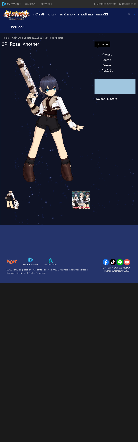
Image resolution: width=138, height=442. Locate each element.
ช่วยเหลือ (17, 27)
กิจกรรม (107, 54)
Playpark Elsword (106, 99)
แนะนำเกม (67, 14)
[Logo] (17, 14)
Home (6, 37)
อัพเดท (106, 65)
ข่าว (52, 14)
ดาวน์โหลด (85, 14)
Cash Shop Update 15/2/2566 (27, 37)
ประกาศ (106, 60)
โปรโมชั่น (107, 70)
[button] (130, 14)
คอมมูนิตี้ (102, 14)
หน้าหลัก (39, 14)
